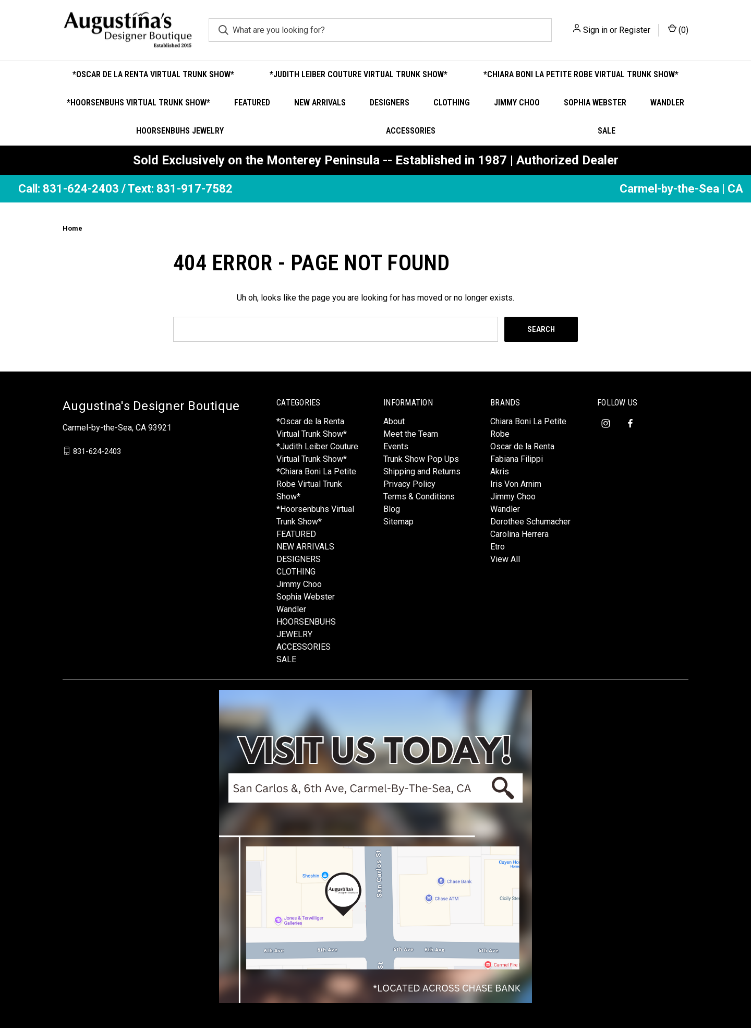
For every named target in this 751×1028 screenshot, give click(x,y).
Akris (499, 471)
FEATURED (252, 102)
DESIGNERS (389, 102)
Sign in (595, 30)
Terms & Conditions (419, 496)
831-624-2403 (97, 451)
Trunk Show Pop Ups (421, 459)
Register (634, 30)
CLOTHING (451, 102)
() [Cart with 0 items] (678, 29)
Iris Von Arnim (515, 484)
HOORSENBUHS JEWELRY (180, 131)
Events (395, 446)
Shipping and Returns (422, 471)
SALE (606, 131)
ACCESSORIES (410, 131)
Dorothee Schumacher (530, 522)
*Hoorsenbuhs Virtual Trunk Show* (138, 102)
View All (505, 559)
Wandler (667, 102)
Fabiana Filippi (516, 459)
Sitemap (398, 522)
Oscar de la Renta (522, 446)
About (394, 421)
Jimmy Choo (517, 102)
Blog (391, 509)
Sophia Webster (595, 102)
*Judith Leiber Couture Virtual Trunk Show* (358, 74)
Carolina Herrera (519, 534)
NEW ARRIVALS (320, 102)
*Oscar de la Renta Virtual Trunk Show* (153, 74)
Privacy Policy (409, 484)
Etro (497, 547)
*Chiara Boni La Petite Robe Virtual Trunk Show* (581, 74)
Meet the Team (410, 434)
